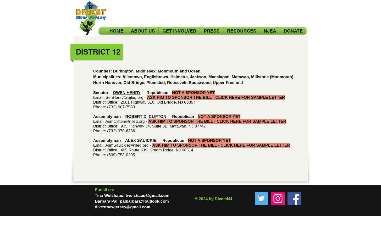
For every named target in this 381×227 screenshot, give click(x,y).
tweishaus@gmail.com (147, 195)
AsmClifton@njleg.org (125, 121)
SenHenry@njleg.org (124, 97)
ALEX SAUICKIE (140, 140)
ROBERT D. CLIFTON (145, 116)
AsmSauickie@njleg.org (127, 145)
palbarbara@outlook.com (144, 201)
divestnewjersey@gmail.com (122, 207)
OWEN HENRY (127, 92)
